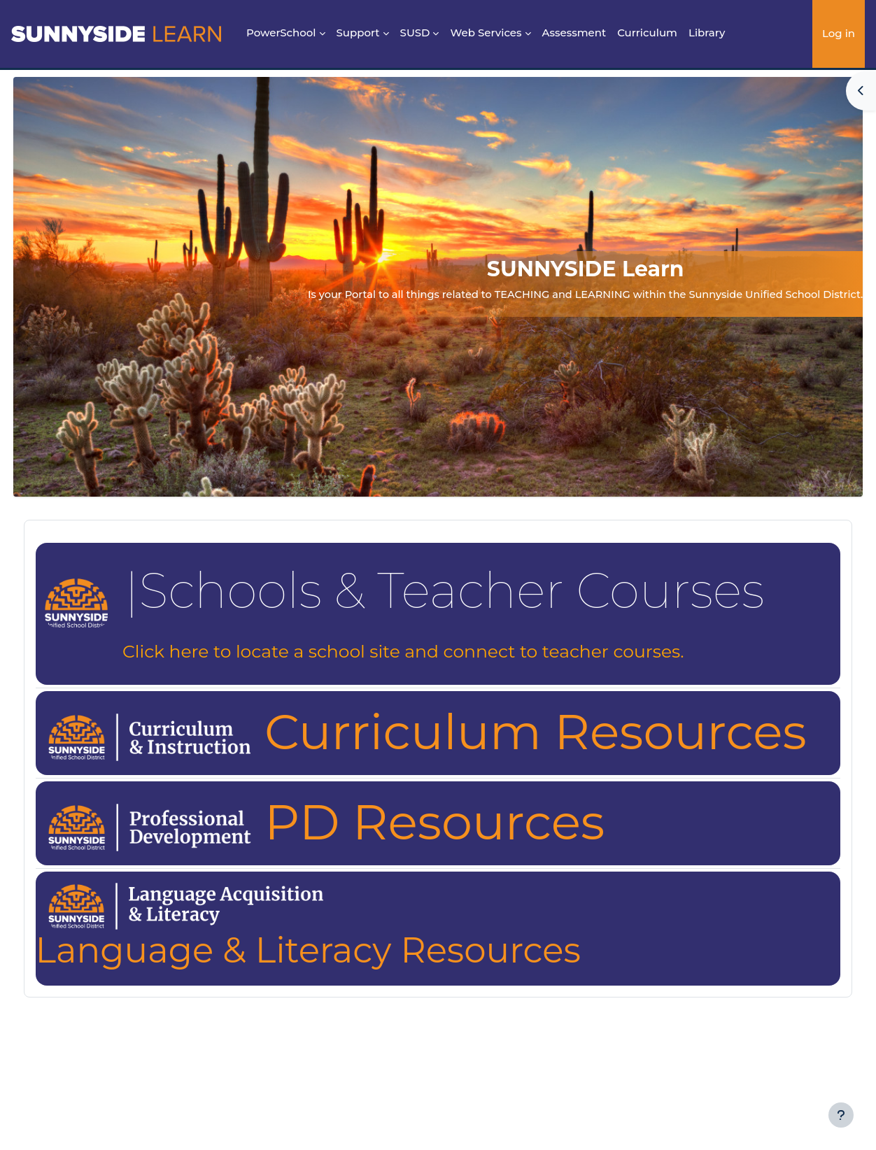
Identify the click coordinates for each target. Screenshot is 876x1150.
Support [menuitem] (358, 32)
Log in (838, 33)
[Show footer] (841, 1115)
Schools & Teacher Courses (478, 590)
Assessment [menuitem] (574, 32)
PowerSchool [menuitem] (281, 32)
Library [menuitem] (706, 32)
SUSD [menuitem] (415, 32)
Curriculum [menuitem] (647, 32)
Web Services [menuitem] (485, 32)
